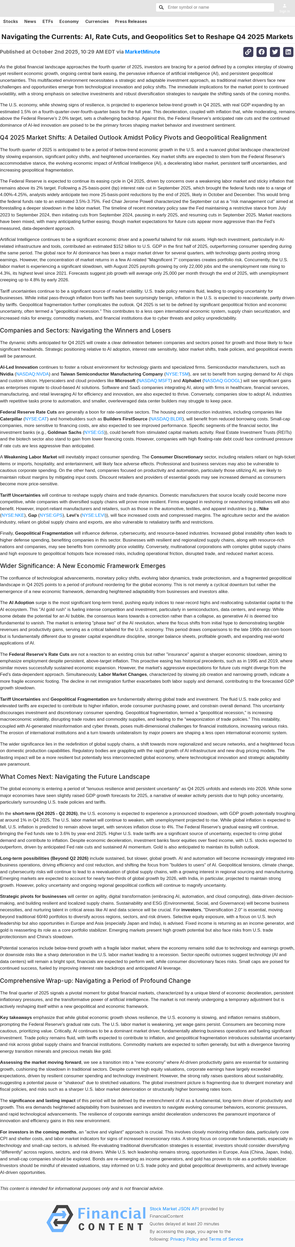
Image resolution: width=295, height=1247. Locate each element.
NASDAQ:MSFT (154, 380)
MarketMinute (142, 52)
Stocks (10, 21)
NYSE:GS (94, 432)
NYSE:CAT (36, 418)
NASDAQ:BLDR (166, 418)
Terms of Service (226, 1239)
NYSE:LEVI (93, 515)
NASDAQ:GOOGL (222, 380)
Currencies (97, 21)
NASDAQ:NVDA (32, 374)
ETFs (47, 21)
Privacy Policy (184, 1239)
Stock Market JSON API (174, 1208)
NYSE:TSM (177, 374)
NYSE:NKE (13, 515)
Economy (69, 21)
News (30, 21)
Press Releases (131, 21)
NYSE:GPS (51, 515)
